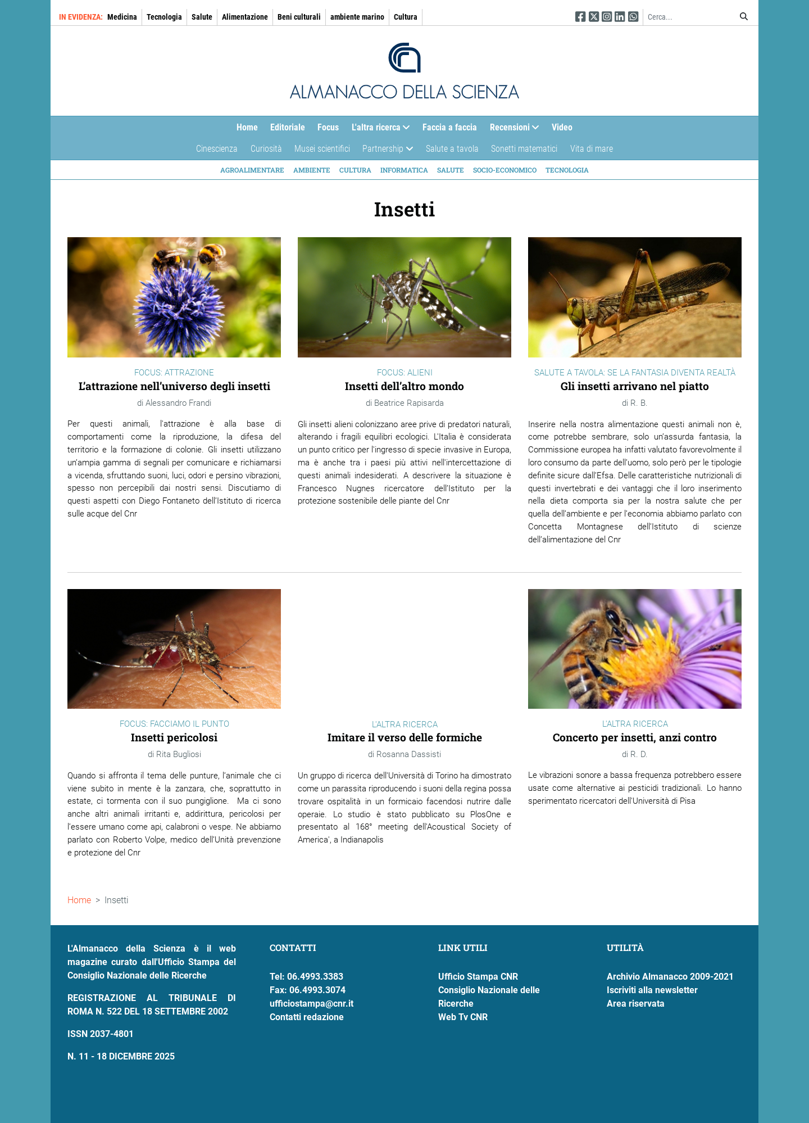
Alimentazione (245, 16)
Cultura (405, 16)
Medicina (122, 16)
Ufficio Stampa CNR (478, 976)
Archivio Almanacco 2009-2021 (670, 976)
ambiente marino (357, 16)
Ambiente (311, 169)
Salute (202, 16)
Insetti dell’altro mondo (404, 386)
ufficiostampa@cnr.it (311, 1003)
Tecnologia (164, 16)
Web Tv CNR (463, 1017)
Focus (328, 127)
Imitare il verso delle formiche (405, 737)
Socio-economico (505, 169)
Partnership (384, 151)
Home (247, 127)
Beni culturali (299, 16)
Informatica (404, 169)
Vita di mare (591, 148)
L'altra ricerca (378, 130)
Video (562, 127)
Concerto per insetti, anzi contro (635, 737)
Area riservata (636, 1003)
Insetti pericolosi (174, 737)
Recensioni (511, 130)
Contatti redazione (307, 1017)
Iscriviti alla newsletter (652, 990)
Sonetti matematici (524, 148)
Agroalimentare (252, 169)
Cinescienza (217, 148)
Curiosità (266, 148)
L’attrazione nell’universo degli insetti (174, 386)
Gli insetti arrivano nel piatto (635, 386)
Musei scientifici (322, 148)
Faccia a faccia (449, 127)
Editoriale (287, 127)
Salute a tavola (452, 148)
